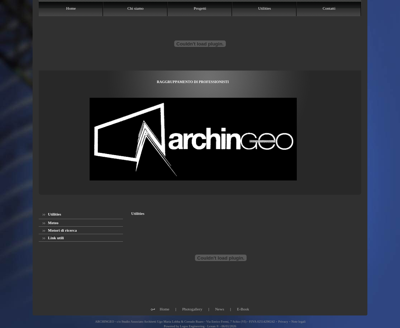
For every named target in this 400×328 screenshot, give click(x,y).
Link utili (53, 238)
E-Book (243, 309)
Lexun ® (213, 326)
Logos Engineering (192, 326)
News (219, 309)
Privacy (283, 321)
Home (165, 309)
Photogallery (192, 309)
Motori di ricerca (60, 230)
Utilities (52, 214)
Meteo (50, 223)
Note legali (298, 321)
